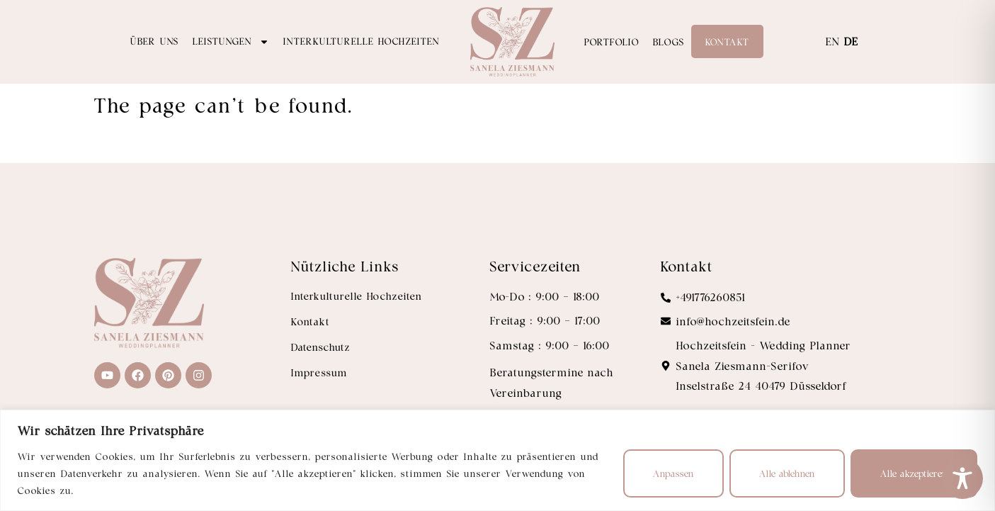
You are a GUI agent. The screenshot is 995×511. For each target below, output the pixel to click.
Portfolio (611, 41)
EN (833, 41)
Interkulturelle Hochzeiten (361, 41)
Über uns (154, 41)
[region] (497, 460)
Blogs (668, 41)
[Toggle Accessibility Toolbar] (962, 478)
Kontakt (727, 41)
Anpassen (673, 473)
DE (851, 41)
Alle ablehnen (787, 473)
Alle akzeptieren (914, 473)
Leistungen (231, 42)
